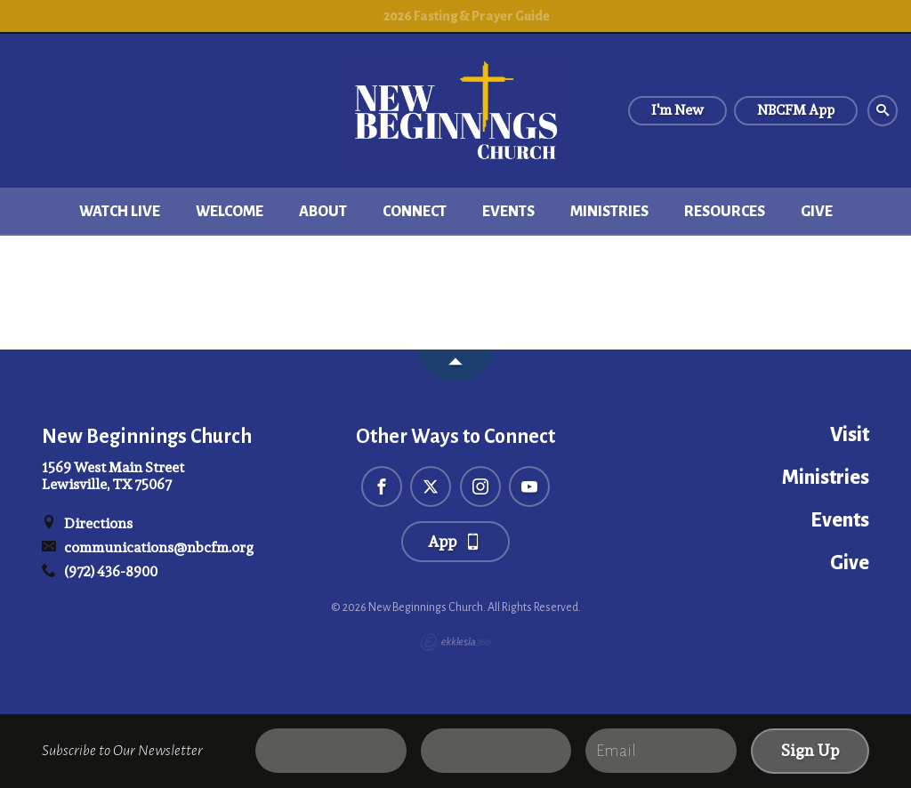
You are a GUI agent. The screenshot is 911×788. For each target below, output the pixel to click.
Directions (87, 523)
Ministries (609, 212)
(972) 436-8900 (99, 571)
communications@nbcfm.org (148, 547)
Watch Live (119, 212)
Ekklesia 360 (455, 642)
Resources (724, 212)
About (323, 212)
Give (817, 212)
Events (508, 212)
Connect (415, 212)
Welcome (229, 212)
